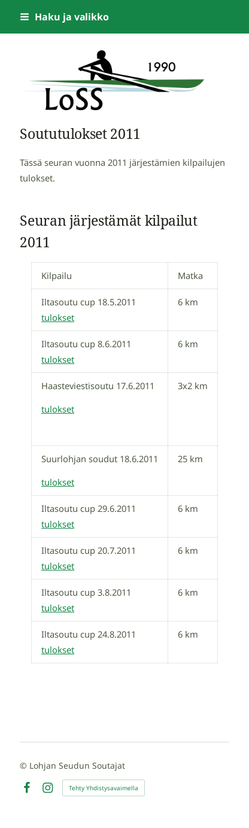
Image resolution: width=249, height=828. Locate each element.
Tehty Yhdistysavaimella (103, 788)
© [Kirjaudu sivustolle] (24, 765)
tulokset (57, 317)
